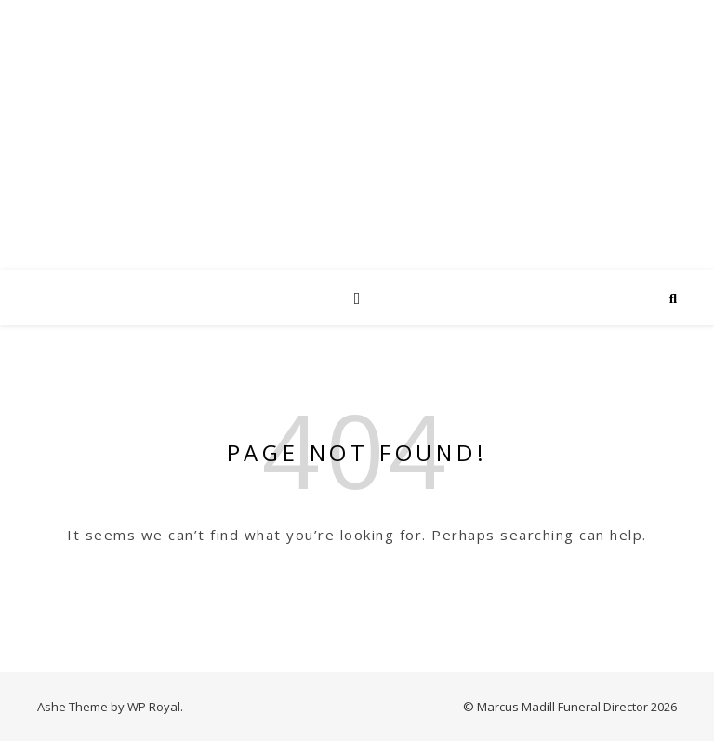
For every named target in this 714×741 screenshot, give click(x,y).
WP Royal (153, 706)
